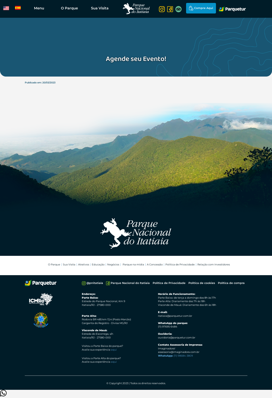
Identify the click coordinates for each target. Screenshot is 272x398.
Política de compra (231, 283)
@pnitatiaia (92, 283)
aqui (114, 349)
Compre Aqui (201, 8)
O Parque (69, 8)
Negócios (113, 264)
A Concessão (155, 264)
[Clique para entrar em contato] (3, 395)
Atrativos (83, 264)
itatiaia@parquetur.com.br (175, 315)
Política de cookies (201, 283)
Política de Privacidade (180, 264)
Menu (39, 8)
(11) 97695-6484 (167, 326)
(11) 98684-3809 (175, 355)
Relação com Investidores (213, 264)
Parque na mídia (133, 264)
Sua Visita (100, 8)
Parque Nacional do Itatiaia (128, 283)
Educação (98, 264)
